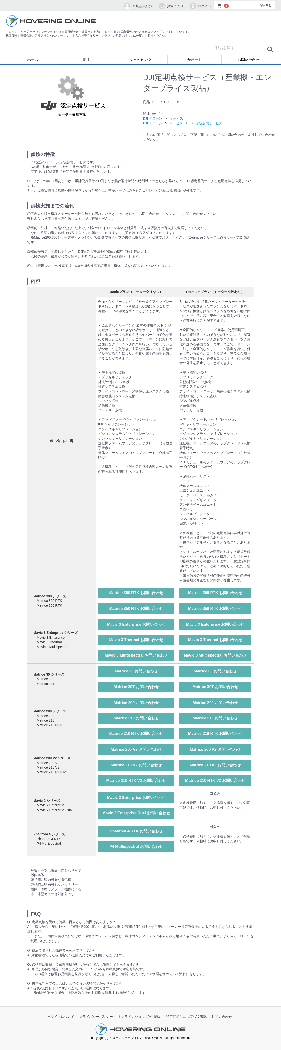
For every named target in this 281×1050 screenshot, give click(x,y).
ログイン (200, 6)
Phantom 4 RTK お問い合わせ (136, 831)
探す (86, 60)
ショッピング (140, 60)
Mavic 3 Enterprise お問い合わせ (136, 624)
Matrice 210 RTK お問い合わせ (136, 734)
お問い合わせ (248, 60)
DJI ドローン (153, 118)
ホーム (32, 60)
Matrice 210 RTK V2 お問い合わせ (136, 780)
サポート (194, 60)
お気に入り (171, 6)
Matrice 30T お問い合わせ (136, 687)
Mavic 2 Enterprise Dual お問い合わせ (136, 813)
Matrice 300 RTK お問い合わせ (136, 593)
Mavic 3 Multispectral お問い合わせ (136, 655)
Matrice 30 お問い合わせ (136, 671)
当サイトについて (60, 1016)
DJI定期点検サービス (206, 123)
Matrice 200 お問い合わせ (136, 703)
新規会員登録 (138, 6)
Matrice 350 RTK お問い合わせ (136, 608)
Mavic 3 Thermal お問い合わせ (136, 640)
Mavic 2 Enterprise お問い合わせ (136, 798)
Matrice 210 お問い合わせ (136, 718)
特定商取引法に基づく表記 (186, 1016)
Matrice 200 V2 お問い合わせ (136, 749)
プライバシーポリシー (96, 1016)
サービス (176, 118)
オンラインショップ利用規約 (140, 1016)
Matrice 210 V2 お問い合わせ (136, 765)
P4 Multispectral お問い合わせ (136, 847)
